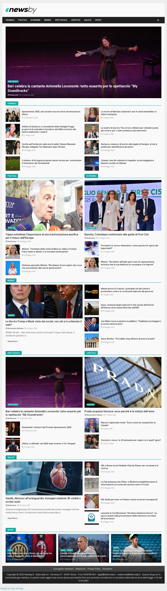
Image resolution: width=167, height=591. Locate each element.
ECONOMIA (35, 20)
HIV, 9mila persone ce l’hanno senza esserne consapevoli (92, 501)
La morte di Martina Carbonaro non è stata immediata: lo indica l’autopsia (92, 115)
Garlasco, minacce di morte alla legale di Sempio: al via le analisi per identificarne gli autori (92, 147)
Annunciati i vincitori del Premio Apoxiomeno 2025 (13, 429)
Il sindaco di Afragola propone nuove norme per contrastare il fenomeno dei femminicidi (13, 163)
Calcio (10, 550)
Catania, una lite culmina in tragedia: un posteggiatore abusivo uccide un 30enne (92, 163)
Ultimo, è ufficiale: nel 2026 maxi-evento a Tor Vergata (13, 445)
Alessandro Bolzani (15, 328)
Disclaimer (107, 568)
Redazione (14, 95)
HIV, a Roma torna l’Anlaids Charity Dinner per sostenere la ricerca (92, 468)
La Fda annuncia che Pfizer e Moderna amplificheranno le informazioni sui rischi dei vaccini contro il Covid (92, 485)
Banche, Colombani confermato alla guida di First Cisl (123, 205)
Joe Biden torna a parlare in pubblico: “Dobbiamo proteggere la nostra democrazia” (92, 324)
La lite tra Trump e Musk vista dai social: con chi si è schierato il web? (44, 301)
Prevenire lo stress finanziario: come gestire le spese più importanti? (92, 248)
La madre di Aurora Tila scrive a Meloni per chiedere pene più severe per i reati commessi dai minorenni (92, 131)
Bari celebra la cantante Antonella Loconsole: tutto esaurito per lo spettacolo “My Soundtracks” (83, 62)
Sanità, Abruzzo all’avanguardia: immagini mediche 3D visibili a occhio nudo (44, 478)
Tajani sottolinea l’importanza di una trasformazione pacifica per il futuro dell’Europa (44, 205)
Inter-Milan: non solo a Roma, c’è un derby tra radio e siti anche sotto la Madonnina (29, 554)
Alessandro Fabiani (94, 415)
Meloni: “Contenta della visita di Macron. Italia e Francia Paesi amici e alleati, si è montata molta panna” (13, 252)
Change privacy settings (11, 588)
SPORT (98, 20)
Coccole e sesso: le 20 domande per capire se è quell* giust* (92, 441)
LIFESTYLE (75, 20)
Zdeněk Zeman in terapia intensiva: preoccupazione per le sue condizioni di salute (83, 554)
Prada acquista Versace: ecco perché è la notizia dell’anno (123, 382)
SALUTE (87, 20)
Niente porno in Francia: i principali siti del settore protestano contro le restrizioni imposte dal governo (92, 292)
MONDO (47, 20)
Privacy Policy (93, 568)
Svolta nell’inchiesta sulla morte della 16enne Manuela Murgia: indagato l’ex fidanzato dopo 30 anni (13, 147)
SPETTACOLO (61, 20)
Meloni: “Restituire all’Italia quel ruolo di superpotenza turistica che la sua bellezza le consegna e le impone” (92, 264)
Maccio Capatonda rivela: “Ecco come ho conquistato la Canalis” (92, 425)
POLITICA (22, 20)
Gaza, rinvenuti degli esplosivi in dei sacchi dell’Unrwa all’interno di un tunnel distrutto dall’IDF (92, 308)
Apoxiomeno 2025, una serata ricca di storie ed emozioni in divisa (13, 115)
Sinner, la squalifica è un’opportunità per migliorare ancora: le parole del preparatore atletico (135, 553)
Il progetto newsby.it (63, 568)
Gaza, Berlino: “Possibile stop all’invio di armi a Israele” (92, 340)
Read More (12, 341)
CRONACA (10, 20)
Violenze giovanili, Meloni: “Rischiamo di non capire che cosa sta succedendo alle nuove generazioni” (13, 268)
